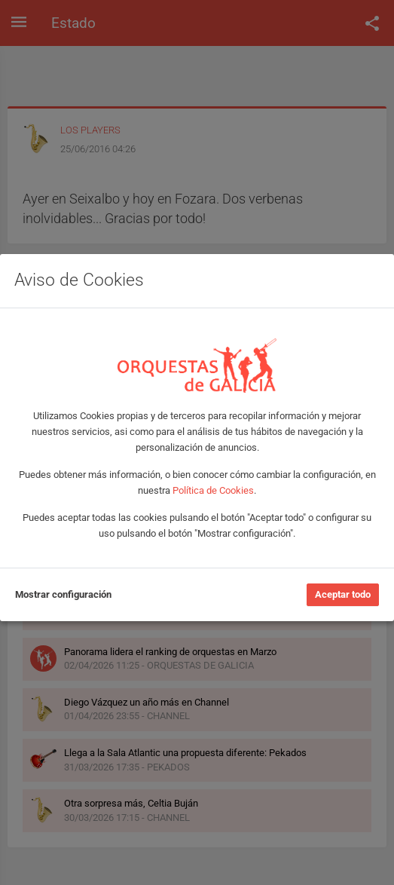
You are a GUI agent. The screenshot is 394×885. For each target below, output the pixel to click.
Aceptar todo (343, 594)
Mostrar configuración (63, 594)
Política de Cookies (213, 490)
